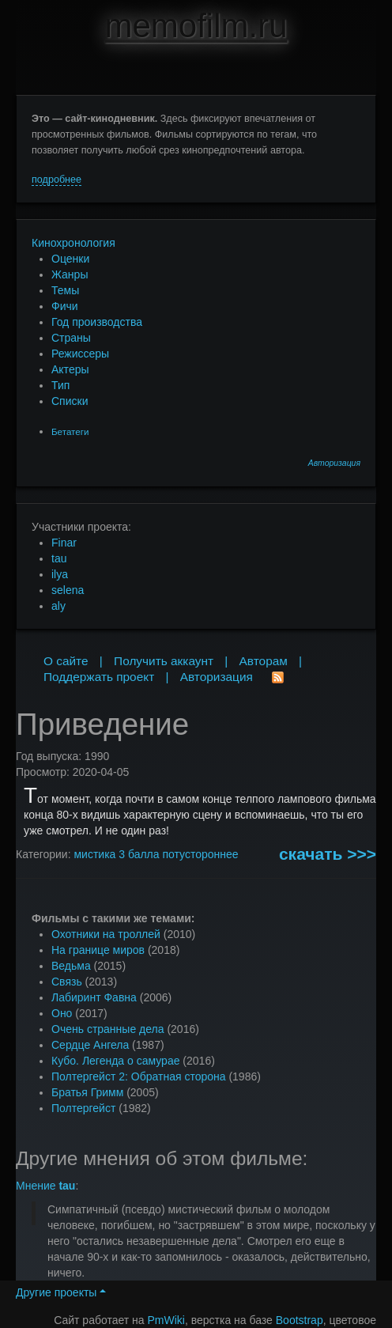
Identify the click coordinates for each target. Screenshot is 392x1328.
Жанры (69, 274)
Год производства (96, 322)
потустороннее (200, 854)
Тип (60, 385)
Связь (66, 981)
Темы (65, 290)
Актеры (70, 369)
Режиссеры (80, 353)
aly (58, 606)
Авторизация (334, 463)
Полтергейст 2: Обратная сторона (138, 1076)
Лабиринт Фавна (94, 997)
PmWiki (166, 1320)
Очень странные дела (107, 1029)
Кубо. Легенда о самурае (115, 1060)
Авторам (263, 661)
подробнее (56, 179)
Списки (69, 401)
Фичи (64, 306)
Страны (71, 337)
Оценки (70, 258)
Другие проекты (61, 1292)
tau (58, 558)
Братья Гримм (87, 1092)
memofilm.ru (195, 25)
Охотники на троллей (105, 934)
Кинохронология (73, 242)
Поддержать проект (98, 676)
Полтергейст (83, 1108)
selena (67, 590)
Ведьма (71, 965)
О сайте (66, 661)
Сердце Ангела (90, 1045)
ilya (59, 574)
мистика (94, 854)
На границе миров (98, 950)
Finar (64, 542)
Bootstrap (299, 1320)
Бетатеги (70, 431)
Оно (61, 1013)
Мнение (45, 1185)
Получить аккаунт (163, 661)
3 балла (139, 854)
